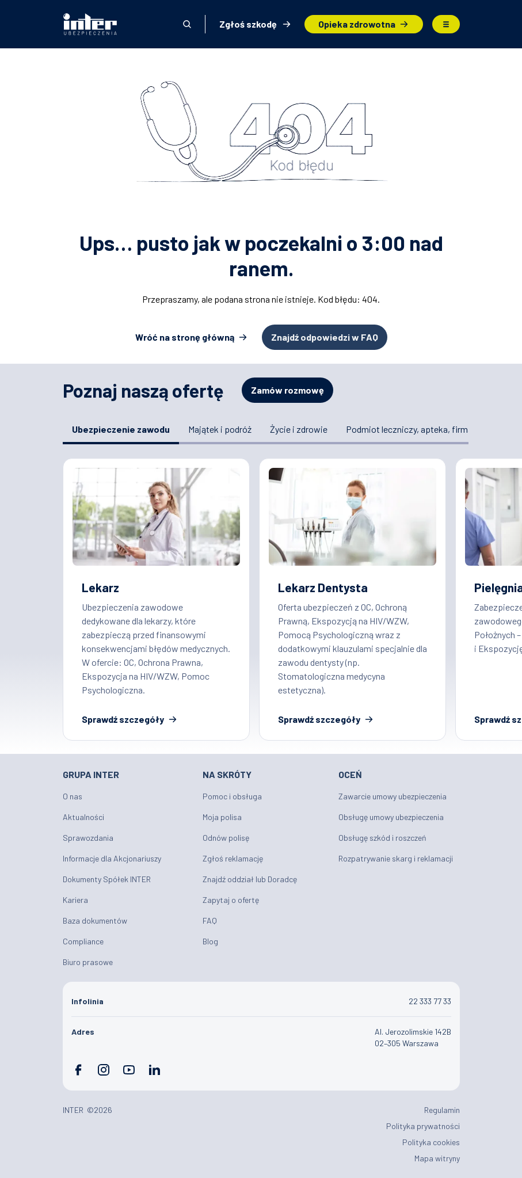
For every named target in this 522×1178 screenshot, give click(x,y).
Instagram (103, 1069)
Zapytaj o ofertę (231, 900)
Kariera (75, 900)
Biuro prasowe (88, 962)
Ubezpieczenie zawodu (121, 429)
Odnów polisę (226, 837)
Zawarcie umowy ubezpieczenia (392, 796)
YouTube (129, 1069)
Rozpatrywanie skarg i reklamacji (395, 858)
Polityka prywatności (423, 1126)
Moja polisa (222, 817)
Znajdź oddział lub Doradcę (250, 879)
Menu (446, 24)
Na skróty (227, 774)
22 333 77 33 (430, 1001)
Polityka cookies (431, 1142)
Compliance (83, 941)
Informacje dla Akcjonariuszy (112, 858)
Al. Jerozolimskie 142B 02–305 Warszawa (413, 1037)
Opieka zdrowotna (356, 23)
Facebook (78, 1069)
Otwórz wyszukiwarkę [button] (187, 24)
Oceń (350, 774)
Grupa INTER (91, 774)
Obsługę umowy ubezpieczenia (391, 817)
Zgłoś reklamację (233, 858)
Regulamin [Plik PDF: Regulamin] (442, 1110)
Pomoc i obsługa (232, 796)
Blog (210, 941)
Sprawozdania (88, 837)
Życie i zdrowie (298, 429)
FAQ (210, 920)
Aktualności (83, 817)
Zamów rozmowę (287, 389)
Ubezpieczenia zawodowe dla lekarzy (156, 599)
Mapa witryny (437, 1158)
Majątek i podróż (220, 429)
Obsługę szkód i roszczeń (382, 837)
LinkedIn (154, 1069)
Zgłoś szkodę (248, 23)
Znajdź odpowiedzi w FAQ (324, 336)
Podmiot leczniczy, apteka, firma (409, 429)
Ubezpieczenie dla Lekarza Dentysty (352, 599)
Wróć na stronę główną (184, 336)
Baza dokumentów (95, 920)
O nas (72, 796)
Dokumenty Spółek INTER (107, 879)
